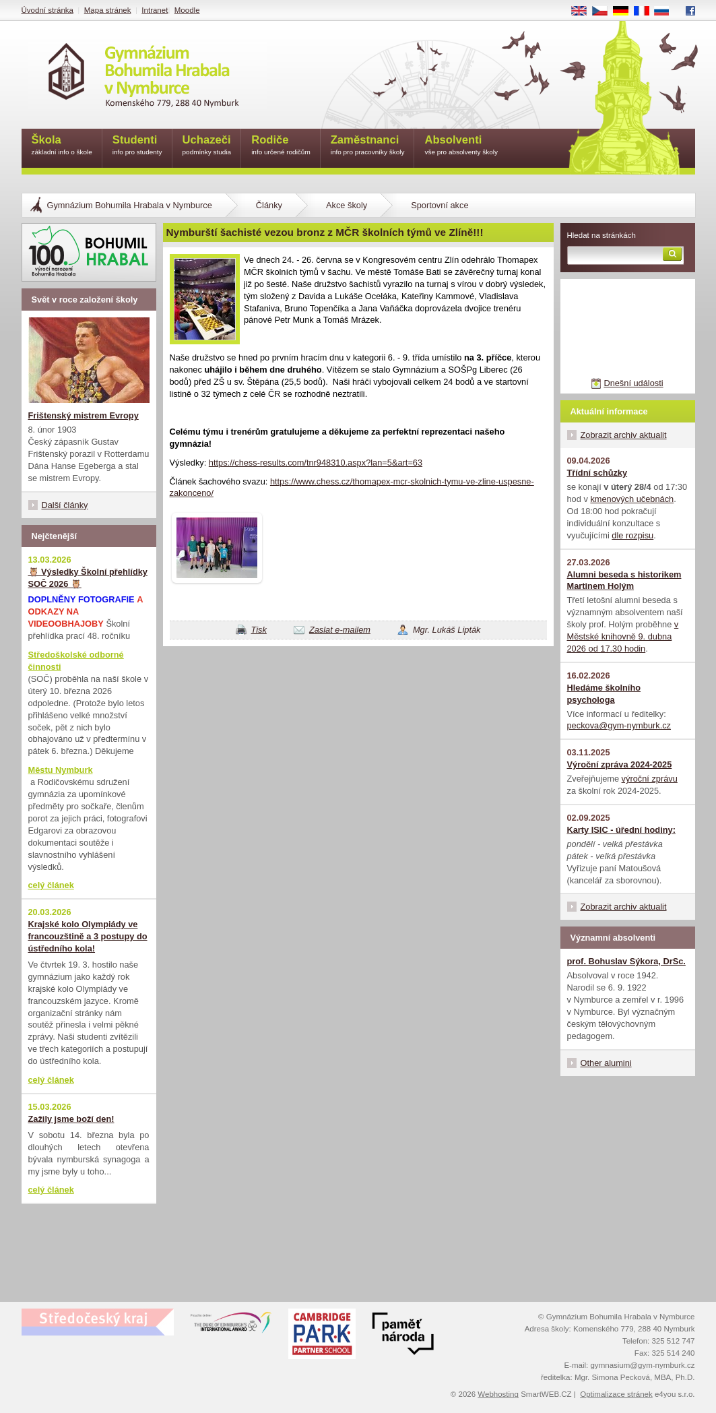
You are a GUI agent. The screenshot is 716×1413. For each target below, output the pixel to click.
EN (583, 11)
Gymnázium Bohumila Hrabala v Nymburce (129, 205)
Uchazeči (207, 145)
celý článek (51, 885)
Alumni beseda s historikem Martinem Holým (624, 580)
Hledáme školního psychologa (604, 694)
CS (604, 11)
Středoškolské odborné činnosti (76, 661)
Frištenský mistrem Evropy (83, 415)
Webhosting (498, 1394)
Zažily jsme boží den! (71, 1119)
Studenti (137, 145)
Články (269, 205)
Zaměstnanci (368, 145)
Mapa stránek (107, 10)
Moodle (187, 10)
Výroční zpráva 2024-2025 (619, 764)
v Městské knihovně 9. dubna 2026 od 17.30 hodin (623, 636)
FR (646, 11)
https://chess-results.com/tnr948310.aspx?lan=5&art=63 (315, 463)
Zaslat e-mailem (339, 630)
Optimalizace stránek (616, 1394)
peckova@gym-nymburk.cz (619, 725)
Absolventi (461, 145)
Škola (62, 145)
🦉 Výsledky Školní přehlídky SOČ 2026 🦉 (88, 578)
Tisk (259, 630)
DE (625, 11)
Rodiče (281, 145)
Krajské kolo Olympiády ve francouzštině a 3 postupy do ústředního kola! (88, 936)
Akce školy (346, 205)
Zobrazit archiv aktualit (624, 435)
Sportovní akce (439, 205)
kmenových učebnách (632, 499)
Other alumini (606, 1063)
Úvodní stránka (47, 10)
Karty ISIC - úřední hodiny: (621, 830)
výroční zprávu (650, 779)
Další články (65, 505)
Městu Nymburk (60, 770)
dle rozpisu (632, 535)
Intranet (154, 10)
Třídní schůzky (597, 473)
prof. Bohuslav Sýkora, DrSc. (626, 961)
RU (666, 11)
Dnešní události (633, 383)
